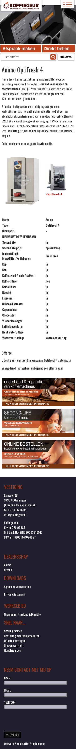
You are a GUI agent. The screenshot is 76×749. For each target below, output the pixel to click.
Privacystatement (14, 594)
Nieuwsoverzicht (14, 645)
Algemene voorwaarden (17, 586)
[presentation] (35, 720)
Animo (7, 565)
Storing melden (13, 631)
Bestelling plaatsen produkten (22, 635)
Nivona (8, 569)
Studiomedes (37, 743)
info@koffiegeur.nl (15, 514)
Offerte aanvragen (15, 640)
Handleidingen (12, 650)
